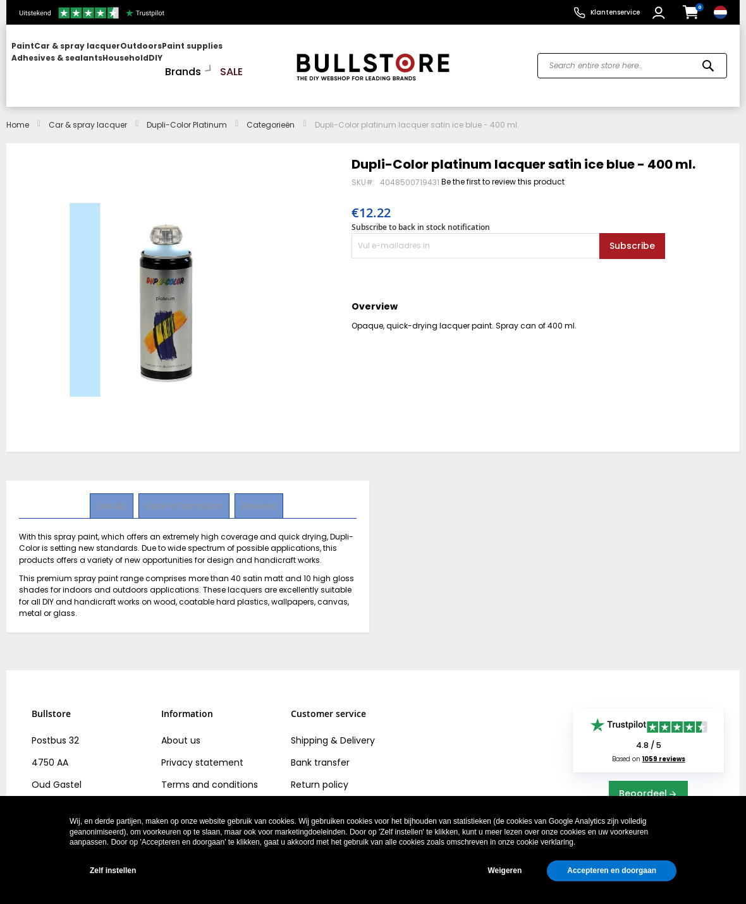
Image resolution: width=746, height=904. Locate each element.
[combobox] (632, 60)
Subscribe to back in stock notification (421, 215)
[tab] (113, 494)
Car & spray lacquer (88, 113)
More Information (184, 494)
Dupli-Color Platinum (187, 113)
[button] (660, 12)
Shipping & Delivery (333, 729)
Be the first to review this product (503, 170)
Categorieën (271, 113)
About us (180, 729)
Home (17, 113)
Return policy (319, 773)
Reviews (257, 494)
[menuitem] (60, 60)
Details (113, 494)
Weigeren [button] (504, 870)
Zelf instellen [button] (113, 870)
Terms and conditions (209, 773)
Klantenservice (615, 12)
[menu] (144, 60)
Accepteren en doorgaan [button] (611, 870)
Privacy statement (202, 751)
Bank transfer (320, 751)
